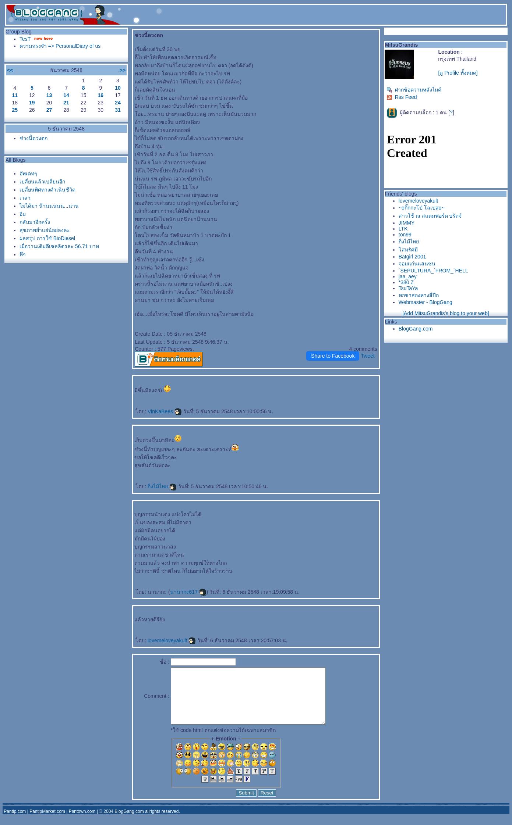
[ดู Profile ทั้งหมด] (457, 73)
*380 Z (406, 282)
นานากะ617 (188, 592)
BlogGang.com (416, 329)
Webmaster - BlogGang (425, 302)
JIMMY (407, 223)
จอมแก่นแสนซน (417, 264)
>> (123, 70)
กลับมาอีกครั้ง (35, 222)
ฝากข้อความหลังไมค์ (413, 90)
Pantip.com (15, 822)
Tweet (367, 356)
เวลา (25, 198)
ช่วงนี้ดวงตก (33, 138)
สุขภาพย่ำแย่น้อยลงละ (45, 230)
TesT (25, 39)
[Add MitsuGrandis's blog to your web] (445, 313)
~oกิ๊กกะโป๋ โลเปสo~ (422, 208)
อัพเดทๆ (28, 173)
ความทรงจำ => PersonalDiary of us (60, 46)
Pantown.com (82, 822)
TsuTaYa (408, 288)
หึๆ (23, 254)
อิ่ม (23, 214)
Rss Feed (401, 97)
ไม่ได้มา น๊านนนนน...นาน (49, 206)
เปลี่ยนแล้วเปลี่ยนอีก (42, 182)
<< (10, 70)
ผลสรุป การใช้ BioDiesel (47, 238)
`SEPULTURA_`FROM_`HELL (433, 271)
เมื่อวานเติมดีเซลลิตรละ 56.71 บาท (59, 246)
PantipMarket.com (47, 822)
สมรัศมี (408, 250)
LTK (403, 229)
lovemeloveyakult (172, 640)
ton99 (405, 235)
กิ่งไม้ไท (162, 486)
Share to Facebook (332, 356)
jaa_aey (408, 276)
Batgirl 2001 (412, 257)
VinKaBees (165, 411)
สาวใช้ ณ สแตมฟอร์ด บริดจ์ (430, 216)
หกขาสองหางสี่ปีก (419, 295)
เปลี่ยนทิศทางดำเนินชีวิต (47, 190)
